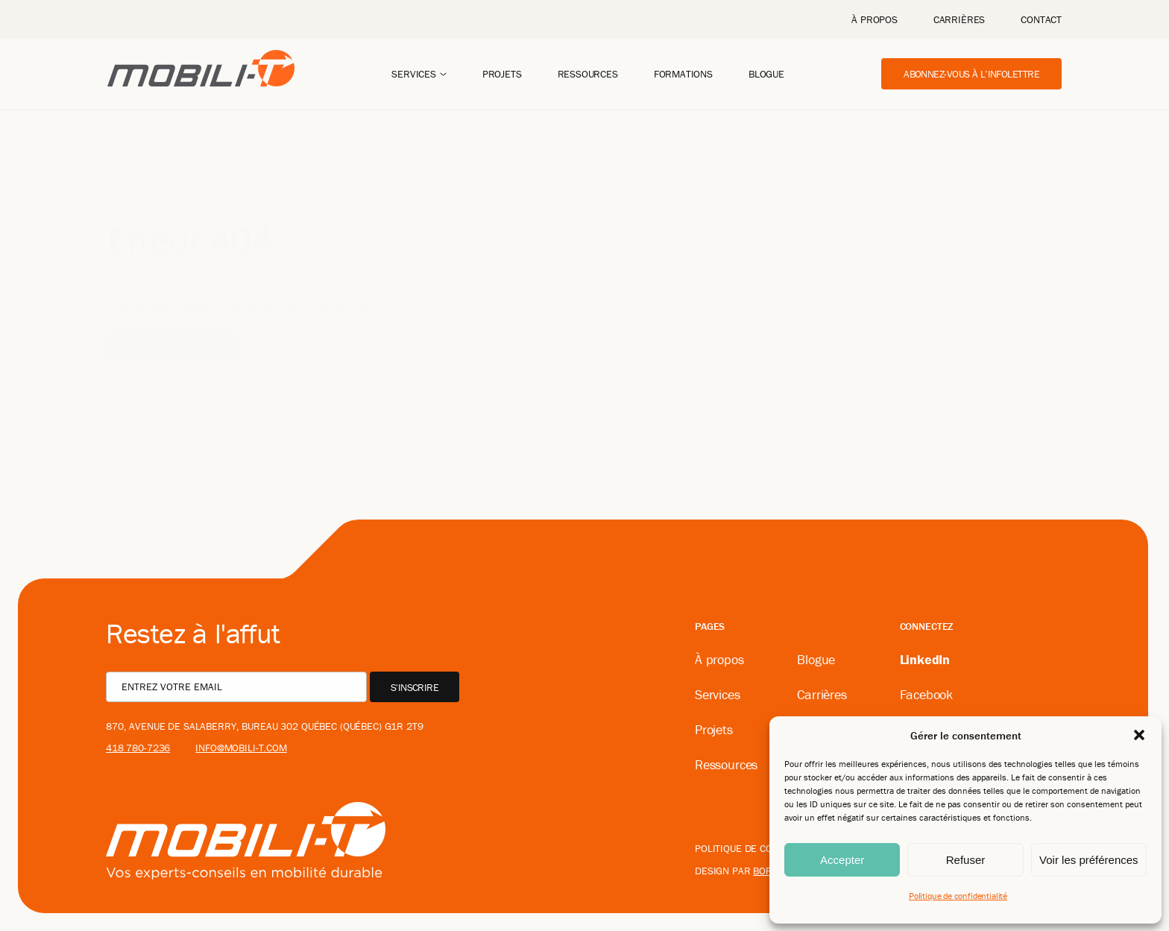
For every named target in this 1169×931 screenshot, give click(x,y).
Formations (683, 74)
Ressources (588, 74)
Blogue (766, 74)
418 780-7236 (138, 747)
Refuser (966, 859)
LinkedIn (925, 659)
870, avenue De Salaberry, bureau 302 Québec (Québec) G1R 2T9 (264, 726)
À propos (874, 19)
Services (413, 74)
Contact (1041, 19)
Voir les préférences (1088, 859)
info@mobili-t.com (241, 747)
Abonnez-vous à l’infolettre (971, 74)
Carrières (959, 19)
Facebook (927, 694)
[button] (1139, 735)
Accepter (842, 859)
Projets (502, 74)
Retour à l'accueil (173, 325)
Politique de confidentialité (958, 895)
